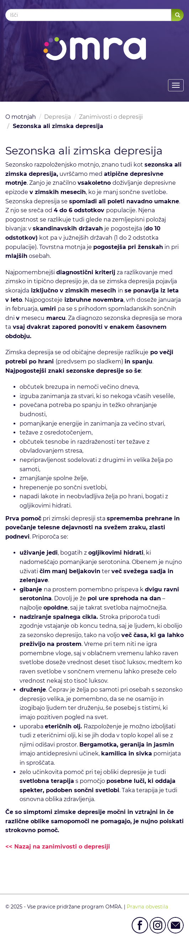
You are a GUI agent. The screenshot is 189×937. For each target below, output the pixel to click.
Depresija (57, 116)
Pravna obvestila (147, 906)
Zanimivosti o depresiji (111, 116)
